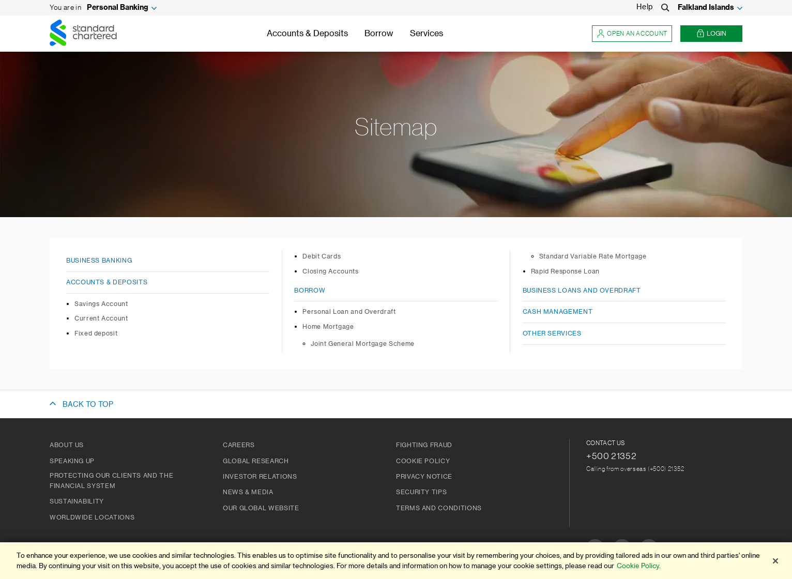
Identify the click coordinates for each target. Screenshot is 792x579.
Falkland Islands (706, 7)
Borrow (378, 33)
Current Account (101, 318)
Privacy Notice (424, 477)
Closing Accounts (330, 271)
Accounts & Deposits (307, 33)
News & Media (248, 492)
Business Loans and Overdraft (582, 290)
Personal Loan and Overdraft (348, 312)
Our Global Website (261, 508)
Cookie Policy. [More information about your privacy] (639, 565)
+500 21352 (611, 456)
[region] (396, 560)
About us (67, 445)
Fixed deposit (95, 333)
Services (426, 33)
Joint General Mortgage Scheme (363, 344)
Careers (238, 445)
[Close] (775, 561)
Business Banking (99, 260)
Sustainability (77, 501)
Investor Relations (260, 477)
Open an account (632, 33)
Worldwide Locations (92, 517)
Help (644, 7)
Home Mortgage (328, 327)
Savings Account (101, 304)
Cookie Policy (423, 461)
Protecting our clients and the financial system (111, 481)
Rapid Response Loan (565, 271)
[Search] (665, 8)
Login (711, 33)
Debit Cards (321, 256)
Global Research (256, 461)
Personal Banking (117, 7)
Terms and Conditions (439, 508)
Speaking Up (72, 461)
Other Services (552, 333)
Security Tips (421, 492)
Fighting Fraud (424, 445)
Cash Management (558, 312)
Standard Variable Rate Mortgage (593, 256)
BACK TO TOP (88, 404)
